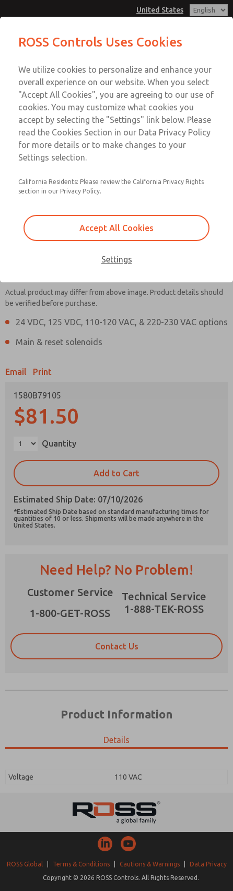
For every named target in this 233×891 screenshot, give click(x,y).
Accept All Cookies (116, 228)
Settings (116, 259)
